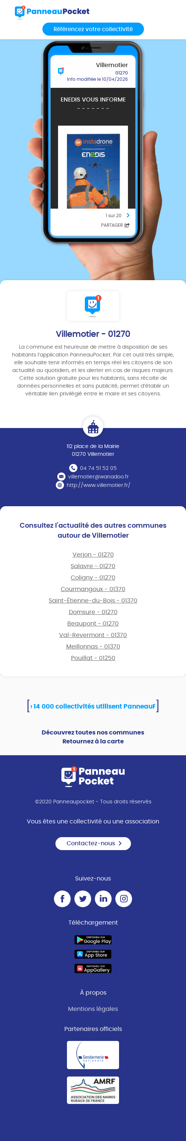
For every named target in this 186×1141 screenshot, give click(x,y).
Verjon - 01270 (93, 555)
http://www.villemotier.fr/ (99, 485)
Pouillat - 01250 (93, 658)
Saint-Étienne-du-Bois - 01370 (93, 601)
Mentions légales (93, 1009)
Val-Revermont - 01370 (93, 635)
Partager (115, 225)
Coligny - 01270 (93, 578)
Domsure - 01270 (93, 612)
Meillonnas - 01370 (93, 647)
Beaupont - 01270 (93, 624)
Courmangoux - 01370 (93, 589)
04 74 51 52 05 (98, 468)
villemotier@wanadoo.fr (98, 477)
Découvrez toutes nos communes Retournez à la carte (93, 737)
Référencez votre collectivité (93, 29)
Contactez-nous (94, 843)
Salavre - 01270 (93, 566)
